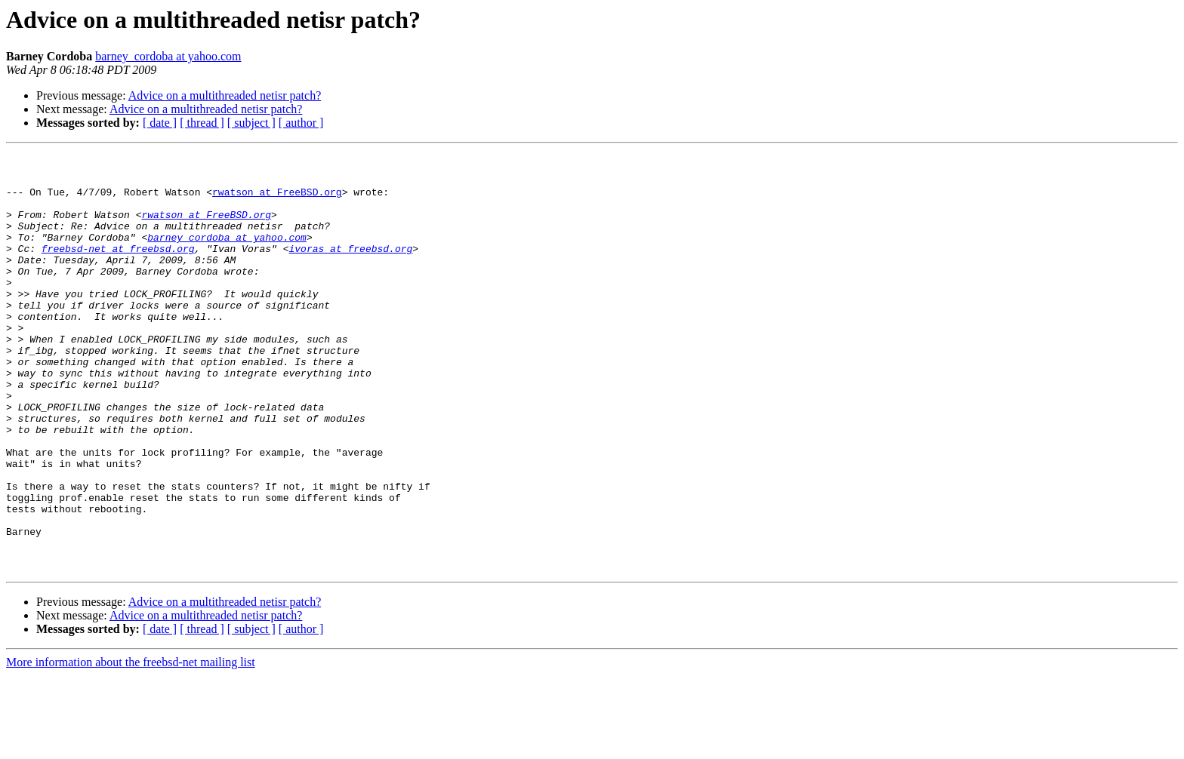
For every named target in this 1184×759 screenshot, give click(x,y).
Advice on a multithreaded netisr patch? (224, 95)
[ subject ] (251, 122)
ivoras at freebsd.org (350, 268)
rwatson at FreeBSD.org (277, 200)
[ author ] (301, 122)
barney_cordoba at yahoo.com (168, 56)
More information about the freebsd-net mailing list (130, 745)
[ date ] (160, 122)
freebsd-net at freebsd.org (118, 268)
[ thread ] (202, 122)
